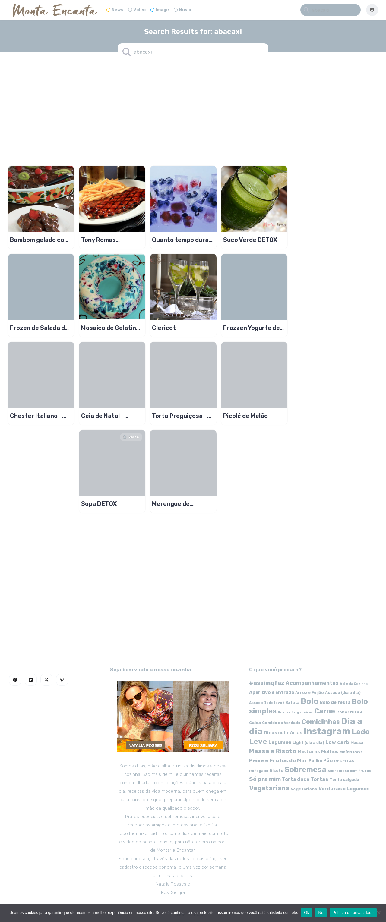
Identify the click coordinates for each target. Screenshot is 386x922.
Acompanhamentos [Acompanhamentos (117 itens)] (312, 683)
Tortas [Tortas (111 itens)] (319, 779)
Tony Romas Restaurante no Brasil (104, 239)
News (114, 9)
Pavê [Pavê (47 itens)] (358, 752)
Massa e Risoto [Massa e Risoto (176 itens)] (272, 751)
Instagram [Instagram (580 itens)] (327, 731)
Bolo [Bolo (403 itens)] (309, 701)
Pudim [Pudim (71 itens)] (315, 761)
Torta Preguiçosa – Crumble (179, 415)
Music (182, 9)
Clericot (164, 327)
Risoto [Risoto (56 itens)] (276, 770)
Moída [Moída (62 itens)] (346, 752)
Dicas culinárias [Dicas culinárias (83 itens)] (283, 732)
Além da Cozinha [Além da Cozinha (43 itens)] (354, 684)
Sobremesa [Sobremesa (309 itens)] (305, 769)
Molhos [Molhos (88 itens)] (329, 751)
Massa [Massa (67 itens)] (356, 742)
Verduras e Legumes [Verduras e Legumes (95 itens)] (343, 789)
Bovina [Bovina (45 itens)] (284, 712)
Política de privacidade (353, 912)
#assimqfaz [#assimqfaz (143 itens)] (266, 682)
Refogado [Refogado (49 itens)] (258, 771)
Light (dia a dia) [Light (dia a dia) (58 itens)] (308, 742)
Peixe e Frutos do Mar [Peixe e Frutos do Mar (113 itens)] (278, 760)
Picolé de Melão (245, 415)
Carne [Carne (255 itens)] (324, 711)
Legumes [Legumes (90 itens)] (279, 742)
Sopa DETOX (99, 503)
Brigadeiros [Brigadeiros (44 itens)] (302, 712)
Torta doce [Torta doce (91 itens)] (295, 779)
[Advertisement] (193, 108)
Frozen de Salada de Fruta (39, 327)
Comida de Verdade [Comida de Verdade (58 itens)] (281, 722)
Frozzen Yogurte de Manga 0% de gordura (251, 327)
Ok (306, 912)
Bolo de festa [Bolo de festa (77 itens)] (335, 702)
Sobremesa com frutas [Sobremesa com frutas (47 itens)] (349, 771)
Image (159, 9)
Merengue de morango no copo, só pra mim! (182, 503)
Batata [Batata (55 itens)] (292, 702)
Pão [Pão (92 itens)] (328, 761)
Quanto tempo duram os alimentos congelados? (183, 239)
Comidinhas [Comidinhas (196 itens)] (321, 722)
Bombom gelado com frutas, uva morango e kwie (40, 239)
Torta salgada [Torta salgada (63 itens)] (344, 779)
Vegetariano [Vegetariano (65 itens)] (304, 788)
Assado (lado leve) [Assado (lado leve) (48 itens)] (266, 703)
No (320, 912)
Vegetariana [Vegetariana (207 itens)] (269, 788)
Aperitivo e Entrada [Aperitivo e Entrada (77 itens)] (271, 692)
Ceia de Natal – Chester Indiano (104, 415)
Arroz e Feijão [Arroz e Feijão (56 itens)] (309, 692)
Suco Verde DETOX (250, 239)
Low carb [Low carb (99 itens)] (337, 742)
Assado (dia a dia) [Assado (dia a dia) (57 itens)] (343, 692)
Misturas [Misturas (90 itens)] (309, 751)
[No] (378, 913)
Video (137, 9)
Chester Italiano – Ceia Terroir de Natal (40, 415)
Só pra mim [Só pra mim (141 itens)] (265, 779)
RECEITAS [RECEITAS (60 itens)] (344, 761)
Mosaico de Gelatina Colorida (110, 327)
